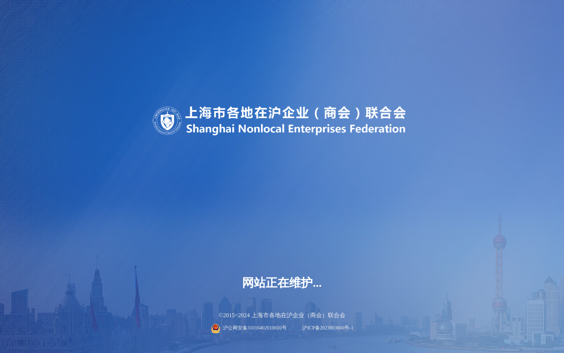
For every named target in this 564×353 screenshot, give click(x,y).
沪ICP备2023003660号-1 (327, 327)
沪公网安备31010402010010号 (255, 327)
